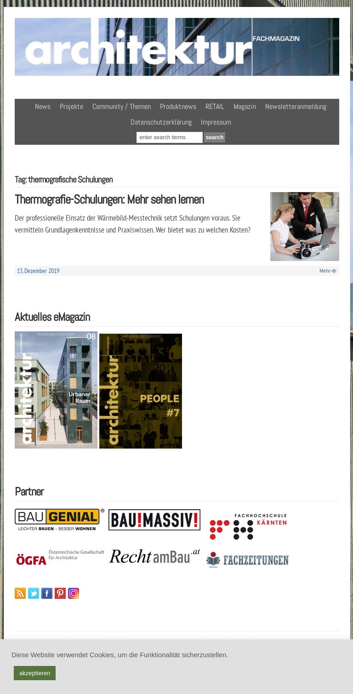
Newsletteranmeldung (295, 106)
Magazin (244, 106)
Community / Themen (121, 106)
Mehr (324, 270)
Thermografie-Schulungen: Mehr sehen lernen (109, 199)
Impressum (216, 122)
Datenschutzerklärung (161, 122)
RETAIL (214, 106)
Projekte (71, 106)
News (43, 106)
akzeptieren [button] (34, 673)
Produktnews (178, 106)
